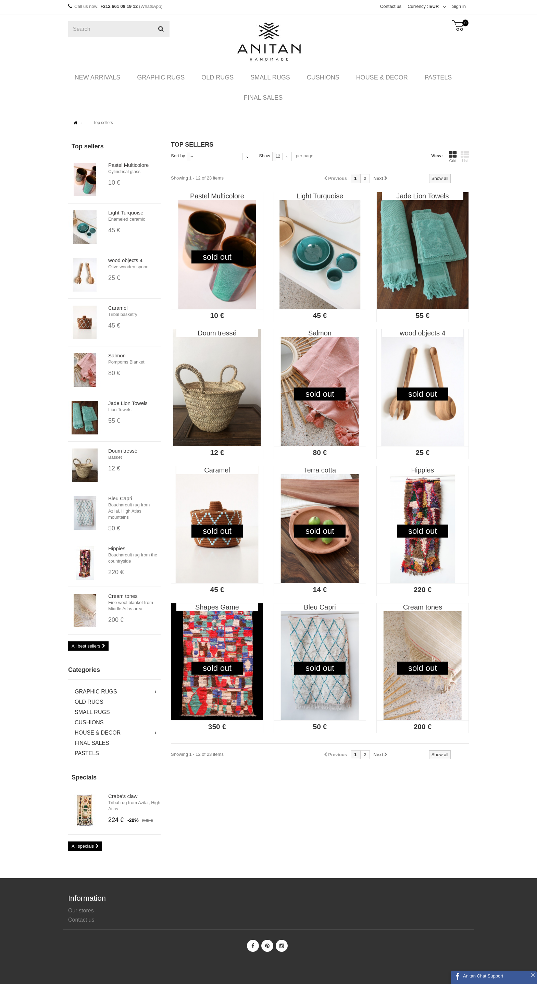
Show (264, 155)
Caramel (118, 308)
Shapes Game (217, 607)
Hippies (116, 548)
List (465, 156)
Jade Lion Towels (128, 403)
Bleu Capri (120, 498)
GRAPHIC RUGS (165, 77)
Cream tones (123, 596)
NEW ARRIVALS (105, 77)
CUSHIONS (318, 77)
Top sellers (88, 146)
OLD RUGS (219, 77)
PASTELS (427, 77)
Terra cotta (320, 470)
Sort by (178, 155)
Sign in (459, 6)
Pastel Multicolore (128, 165)
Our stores (81, 910)
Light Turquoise (125, 213)
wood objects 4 (125, 260)
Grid (453, 156)
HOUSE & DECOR (374, 77)
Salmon (117, 355)
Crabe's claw (122, 796)
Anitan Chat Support (483, 976)
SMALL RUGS (268, 77)
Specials (84, 777)
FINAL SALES (261, 97)
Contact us (390, 6)
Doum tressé (122, 451)
